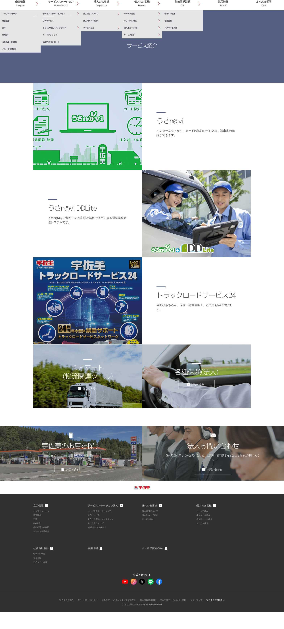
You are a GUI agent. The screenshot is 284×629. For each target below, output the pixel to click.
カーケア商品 (202, 529)
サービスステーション (94, 18)
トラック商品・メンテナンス (102, 537)
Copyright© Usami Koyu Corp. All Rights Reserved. (142, 622)
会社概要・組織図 (42, 545)
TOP (35, 32)
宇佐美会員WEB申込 (221, 617)
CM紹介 (37, 541)
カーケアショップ (96, 541)
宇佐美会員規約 (60, 617)
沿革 (35, 537)
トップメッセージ (42, 529)
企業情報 (59, 18)
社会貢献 (37, 575)
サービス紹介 (148, 537)
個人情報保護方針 (148, 617)
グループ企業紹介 (42, 549)
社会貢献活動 (197, 18)
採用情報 (232, 18)
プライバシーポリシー (83, 617)
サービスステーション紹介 (101, 529)
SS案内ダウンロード (98, 545)
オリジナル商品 (204, 533)
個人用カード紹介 (205, 537)
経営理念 (37, 533)
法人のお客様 (128, 18)
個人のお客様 (163, 18)
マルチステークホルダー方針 (175, 617)
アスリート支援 (41, 579)
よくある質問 (266, 18)
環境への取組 (39, 571)
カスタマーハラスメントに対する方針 (117, 617)
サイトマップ (200, 617)
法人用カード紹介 (150, 533)
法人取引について (150, 529)
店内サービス (94, 533)
